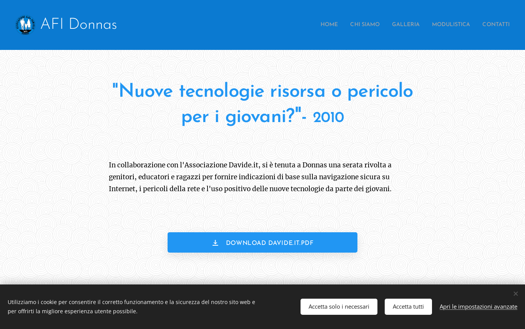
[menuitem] (309, 25)
